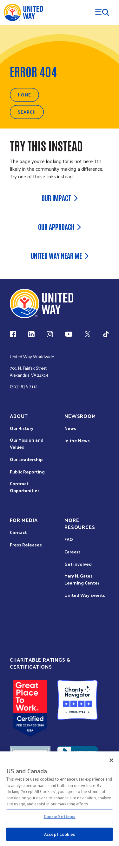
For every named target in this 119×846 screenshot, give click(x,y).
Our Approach (59, 226)
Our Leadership (26, 459)
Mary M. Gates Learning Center (81, 579)
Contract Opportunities (25, 487)
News (70, 428)
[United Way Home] (23, 12)
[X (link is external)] (87, 334)
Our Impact (60, 197)
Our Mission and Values (26, 444)
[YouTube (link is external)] (68, 334)
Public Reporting (27, 471)
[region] (59, 798)
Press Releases (26, 544)
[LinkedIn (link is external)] (31, 334)
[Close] (111, 760)
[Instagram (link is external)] (50, 334)
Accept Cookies (59, 834)
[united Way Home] (41, 303)
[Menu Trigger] (102, 12)
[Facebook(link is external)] (13, 334)
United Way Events (84, 595)
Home (24, 95)
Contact (18, 532)
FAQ (68, 539)
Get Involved (78, 564)
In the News (77, 440)
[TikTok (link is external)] (106, 334)
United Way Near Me (60, 255)
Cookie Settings (60, 816)
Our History (21, 428)
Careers (72, 551)
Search (27, 112)
